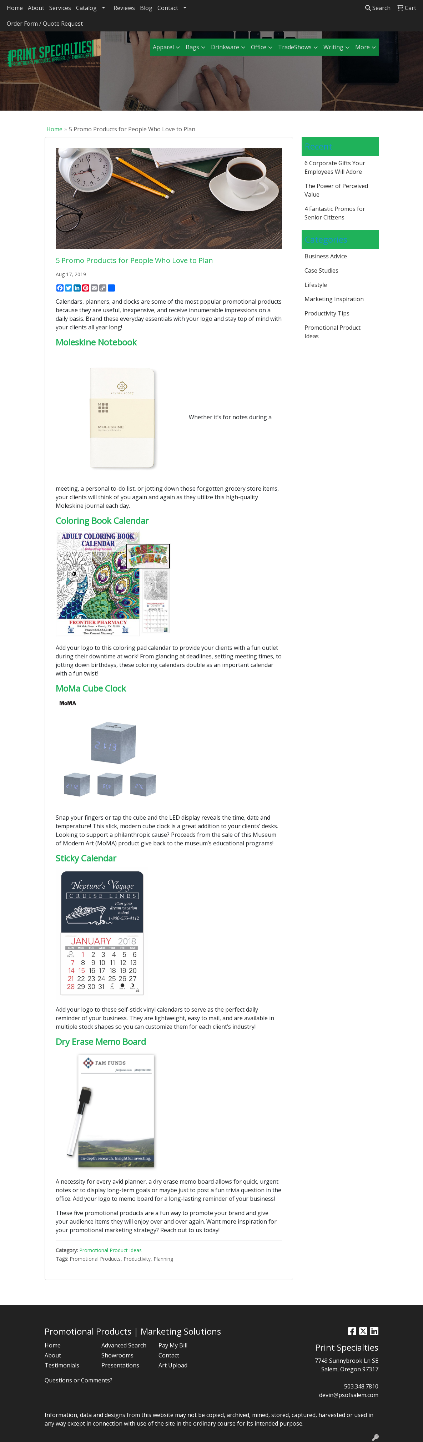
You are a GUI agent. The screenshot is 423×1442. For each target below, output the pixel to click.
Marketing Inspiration (334, 299)
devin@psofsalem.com (348, 1395)
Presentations (120, 1365)
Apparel (163, 47)
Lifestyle (315, 285)
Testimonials (62, 1365)
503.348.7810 (361, 1386)
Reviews (124, 8)
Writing (333, 47)
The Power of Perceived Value (336, 190)
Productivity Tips (326, 313)
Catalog (86, 8)
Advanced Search (123, 1345)
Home (15, 8)
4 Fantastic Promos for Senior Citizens (334, 213)
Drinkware (225, 47)
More (362, 47)
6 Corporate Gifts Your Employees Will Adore (334, 167)
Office (258, 47)
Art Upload (172, 1365)
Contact (167, 8)
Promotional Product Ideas (110, 1250)
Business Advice (325, 256)
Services (60, 8)
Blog (146, 8)
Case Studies (321, 270)
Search (378, 8)
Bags (192, 47)
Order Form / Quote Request (45, 23)
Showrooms (117, 1355)
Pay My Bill (172, 1345)
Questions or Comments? (78, 1380)
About (36, 8)
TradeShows (295, 47)
